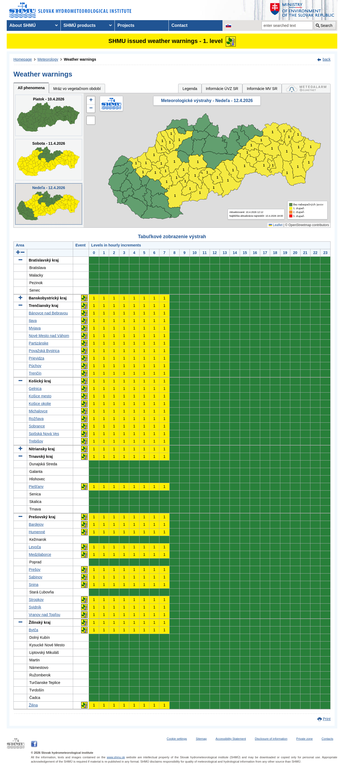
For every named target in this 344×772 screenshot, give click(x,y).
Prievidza (36, 358)
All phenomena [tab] (31, 88)
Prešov (35, 569)
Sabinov (35, 577)
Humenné (37, 532)
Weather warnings (80, 59)
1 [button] (143, 172)
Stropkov (36, 599)
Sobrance (37, 426)
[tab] (306, 88)
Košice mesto (40, 396)
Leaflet (275, 225)
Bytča (33, 630)
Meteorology (48, 59)
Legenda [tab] (189, 88)
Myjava (35, 328)
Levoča (35, 547)
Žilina (33, 705)
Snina (33, 584)
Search (326, 25)
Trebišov (36, 441)
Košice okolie (40, 403)
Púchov (35, 366)
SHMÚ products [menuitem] (79, 25)
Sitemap (201, 738)
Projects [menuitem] (125, 25)
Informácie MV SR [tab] (262, 88)
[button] (91, 100)
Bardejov (36, 524)
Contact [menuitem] (179, 25)
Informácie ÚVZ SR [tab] (222, 88)
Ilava (33, 320)
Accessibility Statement (231, 738)
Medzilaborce (40, 554)
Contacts (327, 738)
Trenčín (35, 373)
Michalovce (38, 411)
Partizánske (38, 343)
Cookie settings (177, 738)
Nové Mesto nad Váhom (49, 336)
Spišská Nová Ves (44, 434)
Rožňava (36, 418)
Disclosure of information (271, 738)
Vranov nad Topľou (44, 614)
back (326, 59)
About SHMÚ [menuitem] (22, 25)
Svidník (35, 607)
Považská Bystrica (44, 351)
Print (327, 719)
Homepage (22, 59)
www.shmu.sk (116, 757)
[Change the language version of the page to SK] (228, 25)
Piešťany (36, 486)
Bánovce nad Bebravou (48, 313)
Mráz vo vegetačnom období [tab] (77, 88)
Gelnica (35, 388)
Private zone (304, 738)
